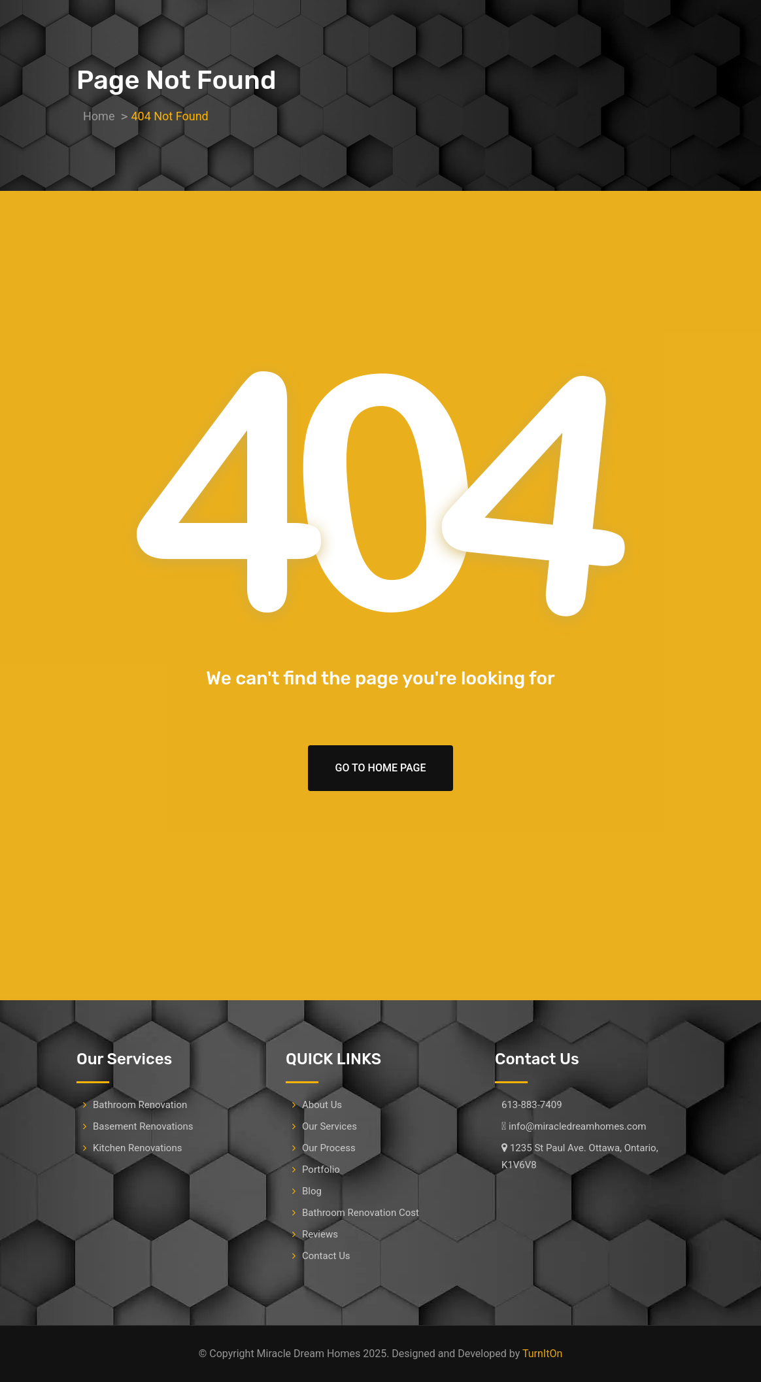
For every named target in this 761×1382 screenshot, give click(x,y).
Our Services (329, 1126)
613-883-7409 (531, 1105)
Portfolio (321, 1169)
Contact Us (326, 1256)
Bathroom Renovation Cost (360, 1213)
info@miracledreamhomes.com (577, 1126)
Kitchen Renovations (137, 1148)
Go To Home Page (380, 768)
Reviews (320, 1234)
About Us (322, 1105)
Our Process (329, 1148)
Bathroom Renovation (140, 1105)
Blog (312, 1191)
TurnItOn (542, 1353)
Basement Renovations (143, 1126)
